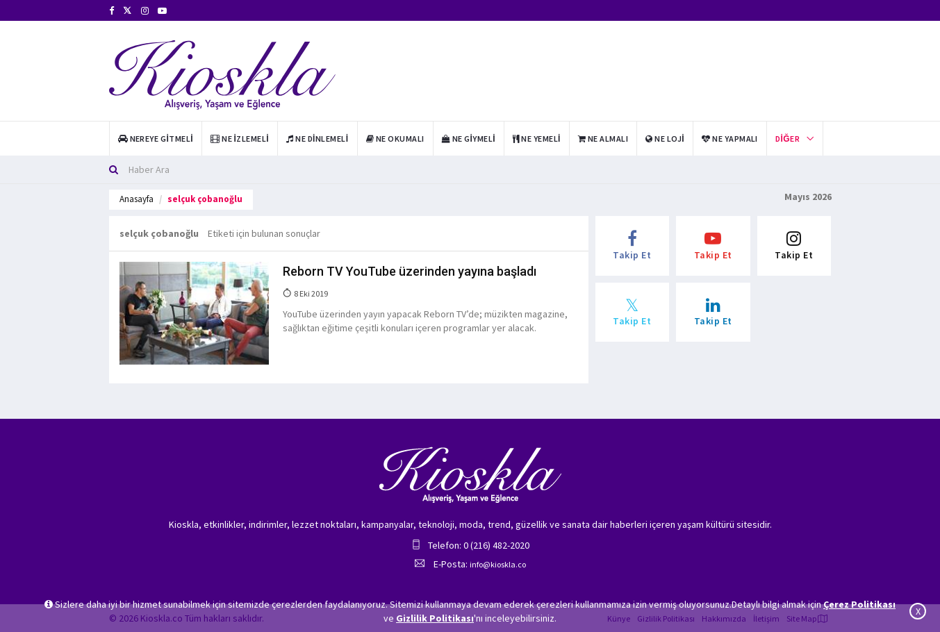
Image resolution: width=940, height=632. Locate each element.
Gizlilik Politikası (435, 618)
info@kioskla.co (498, 564)
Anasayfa (136, 199)
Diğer (787, 138)
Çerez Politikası (859, 604)
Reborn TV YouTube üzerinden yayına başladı (409, 271)
